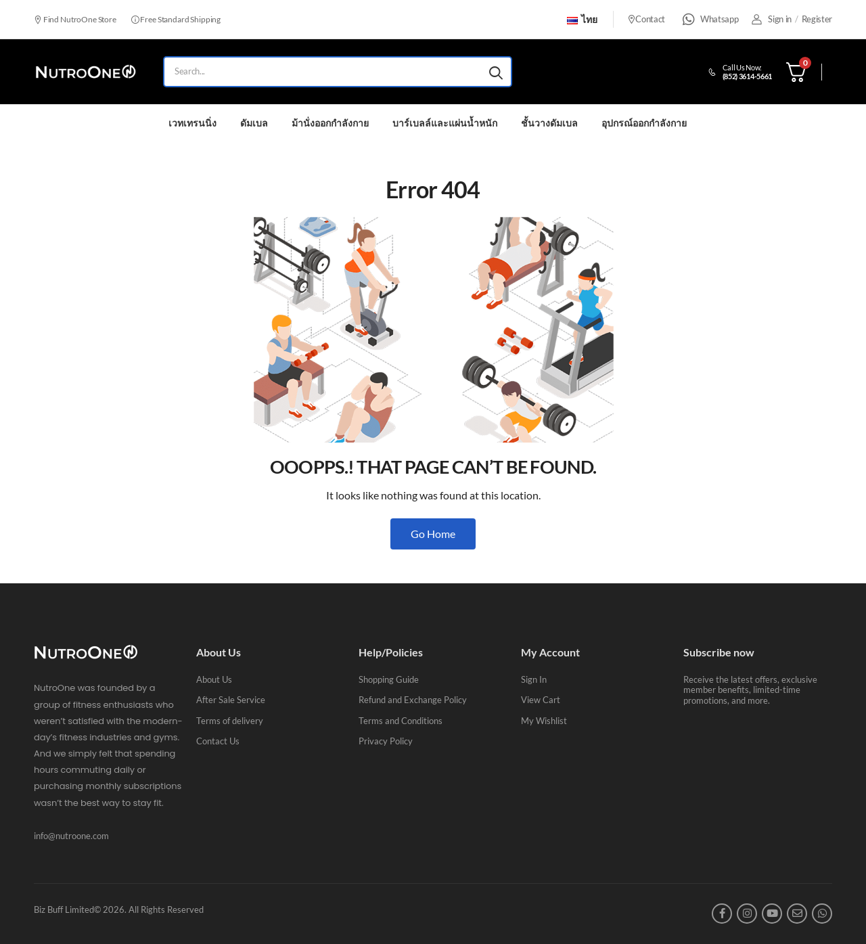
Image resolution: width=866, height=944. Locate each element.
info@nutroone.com (71, 835)
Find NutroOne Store (75, 19)
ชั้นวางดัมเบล (549, 123)
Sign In (534, 679)
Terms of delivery (229, 720)
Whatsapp (719, 19)
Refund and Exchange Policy (413, 699)
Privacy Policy (386, 741)
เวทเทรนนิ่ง (192, 123)
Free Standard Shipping (176, 19)
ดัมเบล (254, 123)
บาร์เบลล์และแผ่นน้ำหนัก (444, 123)
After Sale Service (230, 699)
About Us (214, 679)
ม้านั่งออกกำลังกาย (330, 123)
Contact (646, 19)
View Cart (540, 699)
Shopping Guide (389, 679)
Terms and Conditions (400, 720)
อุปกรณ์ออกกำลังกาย (644, 123)
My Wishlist (544, 720)
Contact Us (218, 741)
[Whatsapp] (689, 19)
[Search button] (496, 71)
